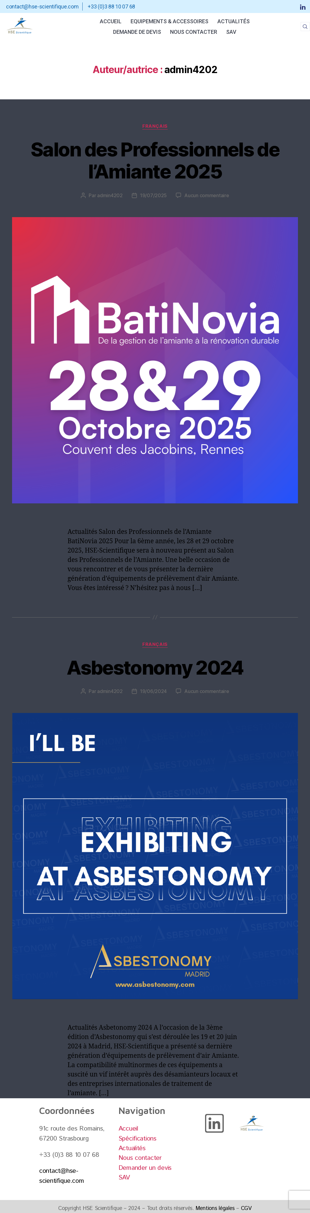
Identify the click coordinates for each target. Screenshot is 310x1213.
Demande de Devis (137, 32)
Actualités (233, 21)
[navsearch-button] (305, 26)
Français (154, 126)
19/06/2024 (153, 691)
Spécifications (138, 1138)
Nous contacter (193, 32)
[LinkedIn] (302, 6)
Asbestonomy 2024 (155, 667)
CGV (246, 1208)
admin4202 (110, 195)
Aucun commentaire (206, 195)
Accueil (111, 21)
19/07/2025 (153, 195)
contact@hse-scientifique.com (61, 1175)
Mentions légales (215, 1208)
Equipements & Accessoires (169, 21)
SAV (231, 32)
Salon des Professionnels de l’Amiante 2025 (155, 160)
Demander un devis (145, 1168)
